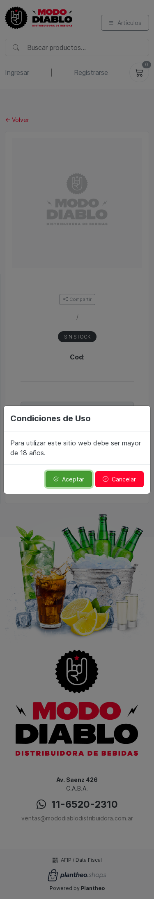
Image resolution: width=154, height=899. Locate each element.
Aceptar (68, 479)
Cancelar (119, 479)
